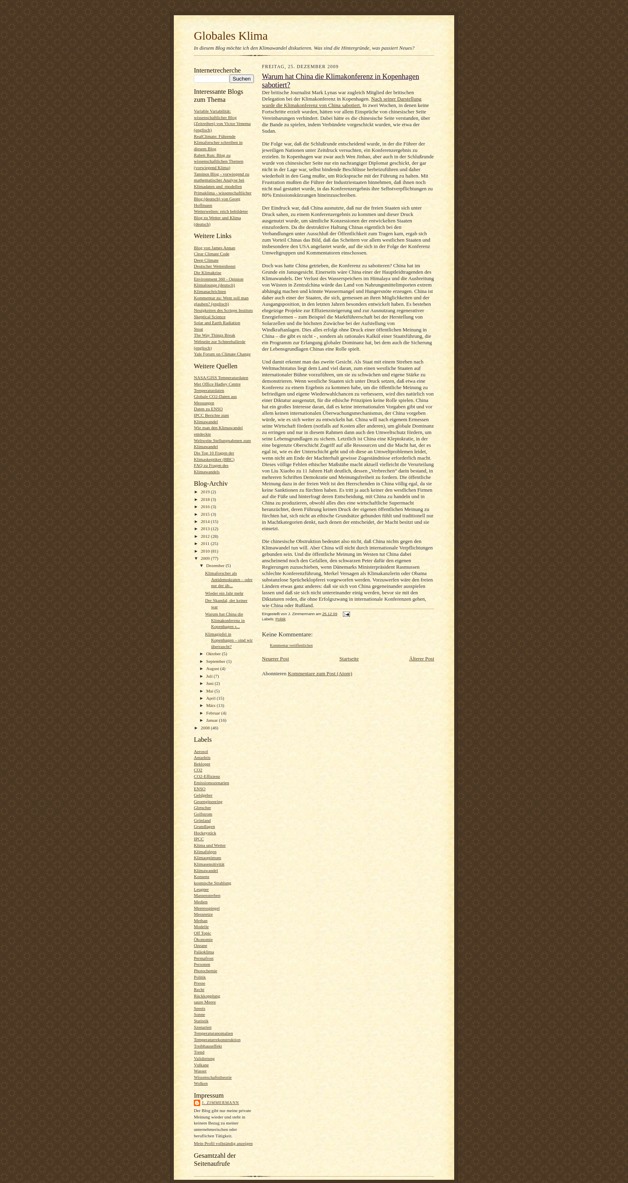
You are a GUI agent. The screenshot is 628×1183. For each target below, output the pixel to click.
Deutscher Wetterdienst (214, 266)
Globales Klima (231, 35)
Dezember (216, 565)
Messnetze (203, 914)
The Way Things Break (214, 335)
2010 (206, 551)
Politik (200, 977)
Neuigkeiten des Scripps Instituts (223, 310)
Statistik (201, 1020)
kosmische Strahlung (212, 882)
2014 (206, 521)
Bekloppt (202, 763)
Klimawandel (206, 870)
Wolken (200, 1083)
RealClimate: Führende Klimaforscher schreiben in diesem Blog (218, 142)
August (213, 668)
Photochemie (205, 970)
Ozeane (200, 945)
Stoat (198, 329)
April (211, 698)
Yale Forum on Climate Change (222, 353)
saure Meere (205, 1001)
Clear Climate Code (211, 253)
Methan (200, 920)
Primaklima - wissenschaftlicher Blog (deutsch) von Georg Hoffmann (223, 199)
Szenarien (202, 1027)
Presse (199, 983)
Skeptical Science (209, 316)
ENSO (199, 788)
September (216, 661)
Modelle (201, 926)
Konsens (201, 876)
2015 (206, 514)
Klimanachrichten (210, 291)
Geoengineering (208, 801)
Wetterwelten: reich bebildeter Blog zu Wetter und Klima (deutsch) (221, 217)
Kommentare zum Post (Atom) (320, 673)
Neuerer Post (275, 659)
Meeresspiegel (207, 908)
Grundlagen (204, 826)
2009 (206, 558)
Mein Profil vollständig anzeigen (223, 1143)
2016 (206, 506)
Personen (202, 964)
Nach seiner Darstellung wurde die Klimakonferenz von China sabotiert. (341, 102)
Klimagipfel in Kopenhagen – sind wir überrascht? (229, 640)
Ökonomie (203, 939)
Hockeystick (205, 832)
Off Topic (202, 933)
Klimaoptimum (207, 857)
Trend (199, 1052)
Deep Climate (206, 260)
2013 (206, 528)
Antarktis (202, 757)
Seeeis (199, 1008)
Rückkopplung (207, 995)
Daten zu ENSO (208, 408)
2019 (206, 491)
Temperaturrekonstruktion (217, 1039)
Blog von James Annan (214, 247)
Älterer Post (421, 659)
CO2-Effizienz (207, 776)
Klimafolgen (205, 851)
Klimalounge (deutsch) (214, 285)
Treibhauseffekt (208, 1046)
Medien (200, 901)
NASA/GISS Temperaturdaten (221, 377)
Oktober (214, 653)
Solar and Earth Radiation (217, 322)
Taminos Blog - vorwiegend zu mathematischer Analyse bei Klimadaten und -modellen (221, 180)
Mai (210, 690)
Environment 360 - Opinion (219, 279)
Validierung (204, 1058)
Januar (212, 720)
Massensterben (207, 895)
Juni (210, 683)
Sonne (199, 1014)
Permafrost (203, 958)
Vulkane (201, 1064)
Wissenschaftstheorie (212, 1077)
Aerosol (201, 751)
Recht (199, 989)
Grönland (202, 820)
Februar (213, 713)
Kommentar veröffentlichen (291, 645)
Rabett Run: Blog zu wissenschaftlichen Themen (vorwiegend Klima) (219, 161)
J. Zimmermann (220, 1102)
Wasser (200, 1070)
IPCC (199, 838)
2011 (206, 543)
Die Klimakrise (207, 272)
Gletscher (202, 807)
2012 (206, 536)
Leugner (201, 889)
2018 (206, 499)
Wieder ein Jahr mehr (224, 593)
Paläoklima (204, 951)
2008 (206, 727)
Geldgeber (203, 795)
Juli (210, 676)
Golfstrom (203, 814)
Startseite (348, 659)
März (211, 705)
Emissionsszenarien (211, 782)
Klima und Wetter (210, 845)
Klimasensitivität (209, 864)
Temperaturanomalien (213, 1033)
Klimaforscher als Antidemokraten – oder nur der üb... (229, 579)
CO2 (198, 769)
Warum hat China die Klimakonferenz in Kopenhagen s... (225, 620)
